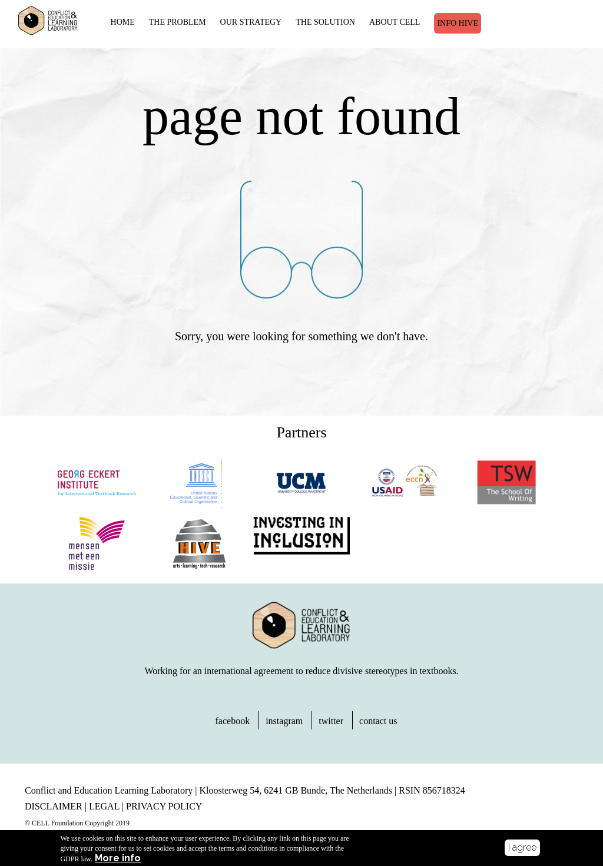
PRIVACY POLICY (164, 806)
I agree (522, 849)
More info (118, 860)
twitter (331, 721)
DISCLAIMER (53, 806)
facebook (233, 721)
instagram (284, 721)
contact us (378, 721)
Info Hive (457, 23)
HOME (123, 22)
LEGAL (104, 806)
